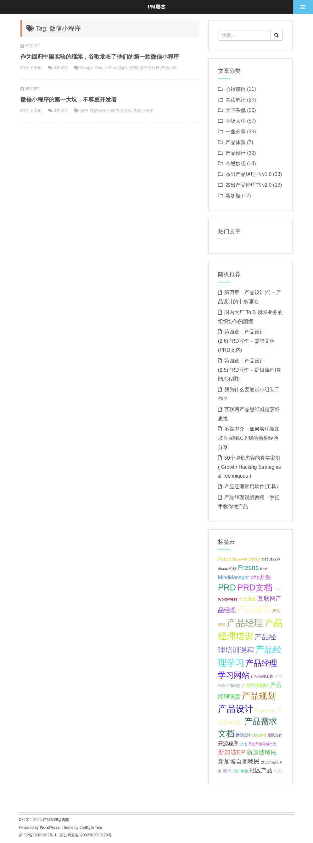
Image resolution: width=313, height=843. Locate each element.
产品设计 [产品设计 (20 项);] (235, 709)
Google (86, 67)
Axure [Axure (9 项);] (224, 558)
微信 (84, 110)
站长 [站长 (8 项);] (278, 770)
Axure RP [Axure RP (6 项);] (239, 559)
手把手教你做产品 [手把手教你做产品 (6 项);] (262, 744)
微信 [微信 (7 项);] (243, 744)
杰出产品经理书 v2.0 (249, 185)
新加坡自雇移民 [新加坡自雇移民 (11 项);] (239, 761)
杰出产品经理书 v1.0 (249, 174)
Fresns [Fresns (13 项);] (248, 568)
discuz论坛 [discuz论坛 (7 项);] (227, 569)
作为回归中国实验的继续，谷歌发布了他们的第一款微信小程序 (99, 57)
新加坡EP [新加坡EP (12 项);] (231, 752)
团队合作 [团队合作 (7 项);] (274, 735)
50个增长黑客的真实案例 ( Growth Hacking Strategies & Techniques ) (249, 467)
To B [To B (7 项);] (278, 589)
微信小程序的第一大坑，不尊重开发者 (68, 99)
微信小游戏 (128, 67)
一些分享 (236, 131)
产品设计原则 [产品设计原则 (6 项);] (264, 710)
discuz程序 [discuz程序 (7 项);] (270, 559)
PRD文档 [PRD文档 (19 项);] (254, 587)
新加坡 (233, 195)
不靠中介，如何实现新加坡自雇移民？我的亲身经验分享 (249, 438)
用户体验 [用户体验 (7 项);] (240, 771)
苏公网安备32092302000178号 (86, 835)
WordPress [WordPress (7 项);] (228, 599)
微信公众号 (100, 110)
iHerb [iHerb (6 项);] (264, 569)
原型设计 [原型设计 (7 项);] (243, 735)
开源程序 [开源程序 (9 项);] (228, 743)
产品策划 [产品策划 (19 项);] (254, 609)
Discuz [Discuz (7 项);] (254, 559)
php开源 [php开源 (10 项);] (260, 577)
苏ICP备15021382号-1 (38, 835)
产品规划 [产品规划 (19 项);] (259, 696)
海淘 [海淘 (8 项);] (227, 770)
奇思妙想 (236, 163)
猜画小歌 (169, 67)
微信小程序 (149, 67)
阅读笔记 (236, 99)
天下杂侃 (33, 67)
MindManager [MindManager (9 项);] (233, 577)
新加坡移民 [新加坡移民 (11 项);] (262, 752)
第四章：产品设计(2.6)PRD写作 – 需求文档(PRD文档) (246, 341)
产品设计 (236, 153)
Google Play (106, 67)
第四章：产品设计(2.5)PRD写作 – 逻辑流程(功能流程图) (250, 370)
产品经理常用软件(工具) (251, 486)
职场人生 (236, 121)
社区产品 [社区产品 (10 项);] (260, 770)
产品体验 (236, 142)
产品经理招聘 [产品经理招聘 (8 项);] (255, 685)
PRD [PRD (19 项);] (227, 587)
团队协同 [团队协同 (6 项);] (259, 735)
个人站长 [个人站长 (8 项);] (247, 599)
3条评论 (61, 67)
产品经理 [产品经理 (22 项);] (245, 623)
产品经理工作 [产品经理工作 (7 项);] (262, 676)
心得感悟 (236, 89)
